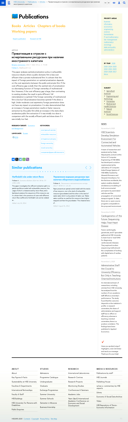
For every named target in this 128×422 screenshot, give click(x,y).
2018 (110, 71)
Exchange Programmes (49, 390)
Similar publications (27, 167)
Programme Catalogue (49, 377)
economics (108, 26)
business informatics (108, 22)
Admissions (44, 373)
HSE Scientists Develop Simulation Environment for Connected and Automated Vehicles (110, 139)
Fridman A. (15, 68)
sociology (107, 44)
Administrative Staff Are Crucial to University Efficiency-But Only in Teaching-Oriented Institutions (111, 272)
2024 (110, 66)
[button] (37, 171)
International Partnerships (22, 390)
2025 (106, 66)
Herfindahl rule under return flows (28, 176)
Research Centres (75, 377)
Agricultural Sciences (109, 92)
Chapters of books (51, 26)
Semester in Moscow (48, 403)
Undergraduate (46, 381)
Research (73, 369)
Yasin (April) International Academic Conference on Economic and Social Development (78, 402)
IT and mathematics (111, 37)
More (106, 74)
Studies (44, 369)
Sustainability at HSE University (24, 381)
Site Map (54, 419)
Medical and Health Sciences (110, 105)
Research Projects (75, 381)
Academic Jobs (74, 394)
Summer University (47, 394)
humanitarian (108, 34)
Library (99, 392)
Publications (33, 16)
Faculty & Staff (18, 394)
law (105, 39)
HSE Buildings (17, 398)
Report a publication (19, 39)
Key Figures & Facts (19, 377)
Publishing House (103, 381)
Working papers (24, 31)
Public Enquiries (18, 409)
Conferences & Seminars (78, 390)
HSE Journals (102, 377)
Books (16, 26)
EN (108, 3)
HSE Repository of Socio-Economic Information (107, 406)
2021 (110, 69)
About (15, 369)
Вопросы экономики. (19, 65)
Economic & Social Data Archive (109, 396)
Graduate (44, 386)
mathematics (108, 42)
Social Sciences (112, 114)
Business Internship (47, 407)
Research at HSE (35, 39)
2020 (115, 69)
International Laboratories (78, 373)
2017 (114, 71)
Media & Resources (107, 369)
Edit (121, 418)
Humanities (110, 101)
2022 (106, 69)
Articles (29, 26)
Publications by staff (105, 373)
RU (106, 3)
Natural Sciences (108, 110)
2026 (113, 63)
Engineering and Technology (111, 97)
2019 (106, 71)
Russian (25, 133)
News (104, 124)
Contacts (27, 419)
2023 (115, 66)
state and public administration (110, 48)
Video (99, 401)
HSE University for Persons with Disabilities (24, 404)
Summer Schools (46, 398)
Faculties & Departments (22, 386)
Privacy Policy (44, 419)
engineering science (108, 30)
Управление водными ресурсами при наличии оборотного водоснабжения (71, 178)
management (112, 39)
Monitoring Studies (76, 386)
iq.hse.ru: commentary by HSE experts (108, 387)
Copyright (35, 419)
